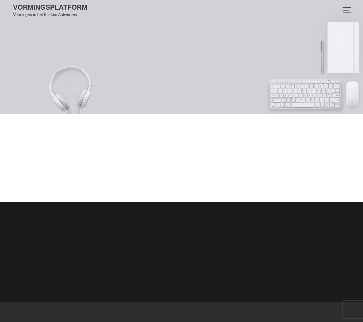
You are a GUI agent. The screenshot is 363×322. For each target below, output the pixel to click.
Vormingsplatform (50, 7)
